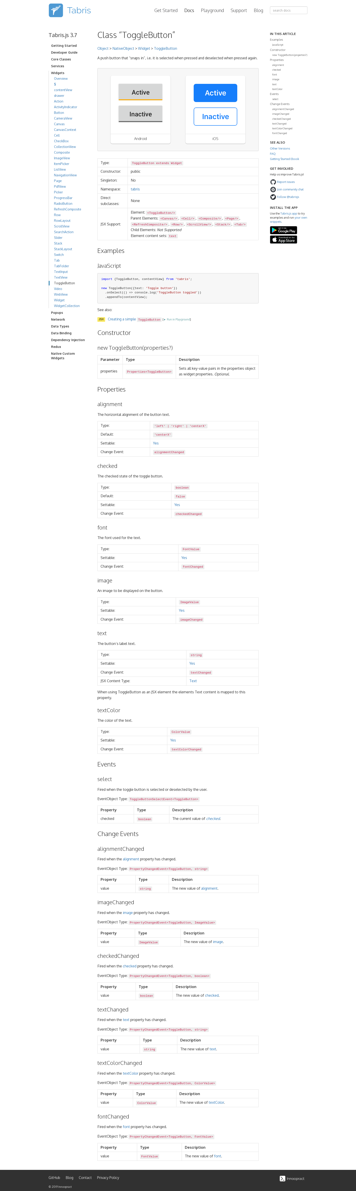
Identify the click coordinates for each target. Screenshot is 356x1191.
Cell (57, 135)
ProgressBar (63, 198)
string (196, 655)
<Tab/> (239, 224)
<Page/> (231, 218)
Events (274, 94)
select (275, 99)
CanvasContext (65, 130)
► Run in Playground (176, 319)
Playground (212, 10)
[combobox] (288, 10)
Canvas (59, 124)
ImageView (62, 158)
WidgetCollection (67, 306)
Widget (59, 300)
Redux (56, 347)
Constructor (278, 50)
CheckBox (61, 141)
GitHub (54, 1177)
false (180, 496)
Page (58, 181)
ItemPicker (61, 164)
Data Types (60, 326)
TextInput (61, 272)
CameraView (63, 118)
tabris (135, 189)
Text (193, 681)
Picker (58, 192)
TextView (60, 277)
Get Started (166, 10)
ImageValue (189, 602)
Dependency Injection (68, 340)
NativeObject (123, 48)
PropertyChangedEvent (148, 869)
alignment (131, 859)
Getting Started (64, 45)
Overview (61, 78)
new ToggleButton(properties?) (289, 55)
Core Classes (61, 59)
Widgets (57, 73)
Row (57, 215)
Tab (57, 260)
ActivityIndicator (65, 107)
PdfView (60, 186)
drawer (59, 95)
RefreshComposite (67, 209)
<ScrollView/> (199, 224)
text (126, 1019)
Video (58, 289)
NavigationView (65, 175)
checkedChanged (281, 118)
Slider (58, 238)
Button (59, 113)
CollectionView (65, 147)
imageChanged (280, 113)
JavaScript (277, 44)
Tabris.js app (288, 213)
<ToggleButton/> (161, 213)
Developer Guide (64, 52)
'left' (160, 426)
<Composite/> (210, 218)
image (128, 912)
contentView (63, 90)
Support (239, 10)
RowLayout (62, 220)
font (126, 1126)
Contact (85, 1177)
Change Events (279, 104)
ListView (60, 169)
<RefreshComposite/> (149, 224)
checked (213, 818)
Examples (276, 39)
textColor (130, 1073)
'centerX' (198, 426)
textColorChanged (282, 128)
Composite (62, 152)
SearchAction (64, 232)
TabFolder (61, 266)
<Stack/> (222, 224)
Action (58, 101)
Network (58, 319)
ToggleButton (64, 283)
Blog (258, 10)
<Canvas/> (168, 218)
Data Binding (61, 333)
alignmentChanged (283, 109)
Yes (156, 443)
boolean (182, 487)
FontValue (191, 549)
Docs (189, 10)
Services (57, 66)
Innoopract (65, 1187)
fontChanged (279, 133)
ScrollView (61, 226)
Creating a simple (135, 319)
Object (103, 48)
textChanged (279, 123)
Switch (59, 255)
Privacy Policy (108, 1177)
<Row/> (177, 224)
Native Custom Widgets (63, 356)
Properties (136, 371)
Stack (58, 243)
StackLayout (63, 249)
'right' (177, 426)
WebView (61, 294)
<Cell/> (187, 218)
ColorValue (181, 732)
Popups (57, 313)
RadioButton (63, 203)
